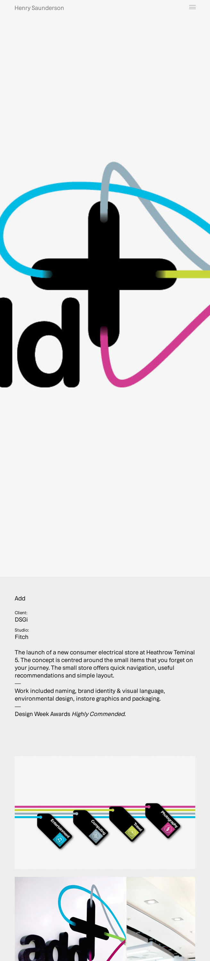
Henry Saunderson (39, 8)
